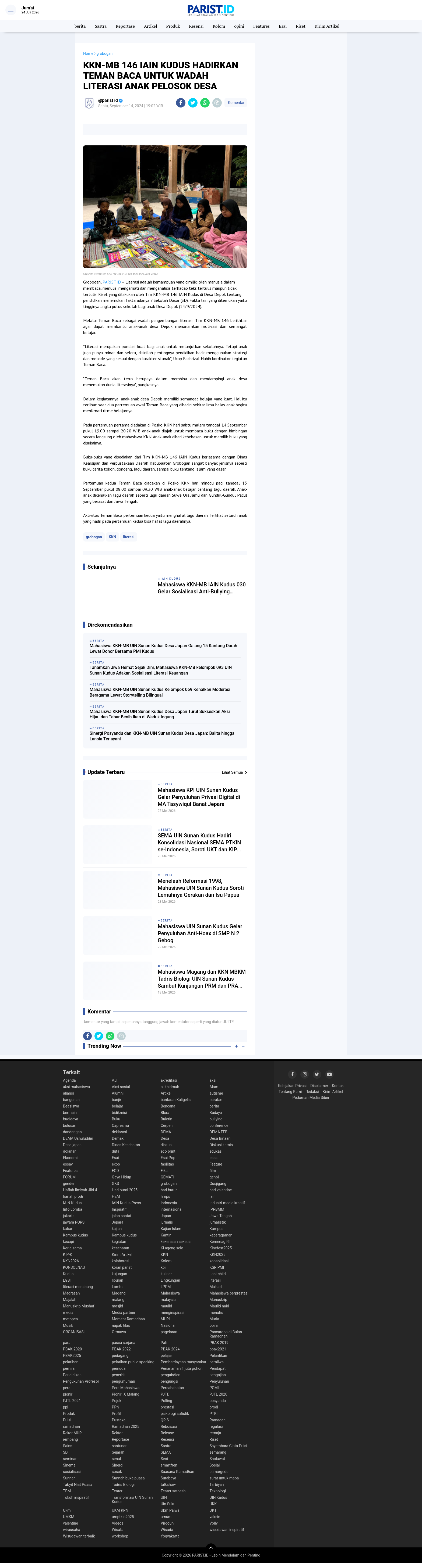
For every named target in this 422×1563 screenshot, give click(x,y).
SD (65, 1452)
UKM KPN (120, 1510)
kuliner (166, 1274)
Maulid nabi (219, 1306)
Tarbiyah (217, 1484)
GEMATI (167, 1177)
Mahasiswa (170, 1293)
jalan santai (121, 1216)
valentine (70, 1523)
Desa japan (72, 1145)
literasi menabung (78, 1287)
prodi (214, 1407)
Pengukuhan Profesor (81, 1381)
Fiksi (164, 1170)
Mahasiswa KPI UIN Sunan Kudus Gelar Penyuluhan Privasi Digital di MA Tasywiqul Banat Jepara (199, 797)
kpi (163, 1267)
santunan (120, 1446)
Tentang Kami (290, 1091)
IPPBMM (217, 1209)
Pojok (116, 1401)
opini (239, 26)
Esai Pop (168, 1158)
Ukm (67, 1510)
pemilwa (217, 1362)
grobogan (94, 537)
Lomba (118, 1287)
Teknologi (218, 1491)
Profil (116, 1413)
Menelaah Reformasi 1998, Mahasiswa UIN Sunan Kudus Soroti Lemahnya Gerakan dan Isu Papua (201, 888)
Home (88, 53)
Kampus (216, 1229)
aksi (213, 1080)
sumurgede (219, 1471)
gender (69, 1183)
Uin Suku (168, 1504)
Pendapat (218, 1368)
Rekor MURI (73, 1433)
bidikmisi (119, 1112)
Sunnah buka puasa (128, 1478)
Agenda (69, 1080)
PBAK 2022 (121, 1349)
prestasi (167, 1407)
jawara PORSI (74, 1222)
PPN (115, 1407)
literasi (129, 537)
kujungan (119, 1274)
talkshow (168, 1484)
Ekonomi (70, 1158)
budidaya (70, 1119)
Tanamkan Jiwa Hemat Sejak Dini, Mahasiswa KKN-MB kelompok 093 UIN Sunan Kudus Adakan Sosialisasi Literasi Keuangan (161, 670)
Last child (218, 1274)
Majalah (69, 1299)
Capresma (120, 1125)
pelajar (166, 1355)
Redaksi (312, 1091)
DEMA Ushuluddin (78, 1138)
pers (66, 1388)
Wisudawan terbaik (79, 1536)
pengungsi (169, 1381)
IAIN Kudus (72, 1203)
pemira (69, 1368)
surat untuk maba (224, 1478)
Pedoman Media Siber (311, 1097)
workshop (120, 1536)
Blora (165, 1112)
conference (219, 1125)
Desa (165, 1138)
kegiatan (119, 1241)
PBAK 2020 (72, 1349)
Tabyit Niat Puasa (77, 1484)
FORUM (69, 1177)
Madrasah (71, 1293)
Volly (214, 1523)
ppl (65, 1407)
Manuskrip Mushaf (78, 1306)
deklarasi (119, 1132)
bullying (216, 1119)
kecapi (68, 1241)
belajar (117, 1106)
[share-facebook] (180, 102)
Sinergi (118, 1465)
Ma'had (216, 1287)
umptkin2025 (123, 1517)
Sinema (69, 1465)
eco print (168, 1151)
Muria (214, 1319)
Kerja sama (72, 1248)
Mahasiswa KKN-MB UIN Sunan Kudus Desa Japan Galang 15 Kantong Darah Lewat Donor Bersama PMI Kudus (163, 648)
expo (116, 1164)
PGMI (214, 1388)
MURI (165, 1319)
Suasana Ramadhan (177, 1471)
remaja (215, 1433)
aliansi (68, 1093)
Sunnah (69, 1478)
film (213, 1170)
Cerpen (167, 1125)
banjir (116, 1100)
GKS (115, 1183)
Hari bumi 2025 (125, 1190)
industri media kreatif (227, 1203)
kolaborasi (120, 1261)
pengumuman (123, 1381)
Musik (68, 1325)
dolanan (69, 1151)
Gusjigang (218, 1183)
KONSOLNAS (74, 1267)
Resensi (196, 26)
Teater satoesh (173, 1491)
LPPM (166, 1287)
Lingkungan (170, 1280)
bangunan (71, 1100)
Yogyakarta (170, 1536)
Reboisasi (169, 1426)
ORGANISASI (74, 1332)
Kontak (338, 1086)
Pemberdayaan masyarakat (183, 1362)
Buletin (166, 1119)
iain (213, 1196)
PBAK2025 (72, 1355)
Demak (118, 1138)
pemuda (119, 1368)
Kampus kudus (75, 1235)
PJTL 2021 (72, 1401)
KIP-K (67, 1254)
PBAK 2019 (219, 1342)
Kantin (166, 1235)
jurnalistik (218, 1222)
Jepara (118, 1222)
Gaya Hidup (121, 1177)
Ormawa (119, 1332)
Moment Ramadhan (128, 1319)
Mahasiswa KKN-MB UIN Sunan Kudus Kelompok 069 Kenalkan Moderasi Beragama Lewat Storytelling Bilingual (160, 692)
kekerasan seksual (176, 1241)
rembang (70, 1439)
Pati (164, 1342)
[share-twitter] (193, 102)
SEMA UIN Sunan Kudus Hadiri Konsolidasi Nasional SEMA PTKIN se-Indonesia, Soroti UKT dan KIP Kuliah (199, 842)
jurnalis (167, 1222)
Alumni (118, 1093)
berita (80, 26)
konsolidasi (219, 1261)
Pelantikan (218, 1355)
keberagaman (221, 1235)
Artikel (150, 26)
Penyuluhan (219, 1381)
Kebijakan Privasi (292, 1086)
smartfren (169, 1465)
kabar (67, 1229)
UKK (213, 1504)
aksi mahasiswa (76, 1087)
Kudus (68, 1274)
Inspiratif (119, 1209)
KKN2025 (218, 1254)
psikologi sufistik (175, 1413)
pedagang (120, 1355)
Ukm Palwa (170, 1510)
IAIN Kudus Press (126, 1203)
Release (167, 1433)
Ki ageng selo (172, 1248)
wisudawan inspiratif (227, 1530)
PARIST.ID (112, 282)
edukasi (216, 1151)
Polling (166, 1401)
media (68, 1312)
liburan (117, 1280)
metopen (70, 1319)
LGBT (67, 1280)
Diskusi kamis (221, 1145)
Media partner (123, 1312)
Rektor (117, 1433)
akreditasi (169, 1080)
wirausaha (71, 1530)
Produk (173, 26)
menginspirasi (172, 1312)
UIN (164, 1497)
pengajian (218, 1375)
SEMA (166, 1452)
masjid (117, 1306)
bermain (70, 1112)
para (67, 1342)
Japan (166, 1216)
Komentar (235, 103)
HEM (116, 1196)
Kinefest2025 (221, 1248)
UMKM (68, 1517)
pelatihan (70, 1362)
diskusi (167, 1145)
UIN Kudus (218, 1497)
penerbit (119, 1375)
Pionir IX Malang (125, 1394)
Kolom (219, 26)
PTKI (214, 1413)
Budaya (216, 1112)
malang (118, 1299)
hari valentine (221, 1190)
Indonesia (169, 1203)
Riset (300, 26)
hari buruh (169, 1190)
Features (261, 26)
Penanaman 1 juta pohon (181, 1368)
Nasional (168, 1325)
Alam (214, 1087)
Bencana (168, 1106)
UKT (213, 1510)
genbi (214, 1177)
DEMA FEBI (219, 1132)
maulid (166, 1306)
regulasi (216, 1426)
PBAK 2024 (170, 1349)
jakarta (69, 1216)
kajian (117, 1229)
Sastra (101, 26)
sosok (117, 1471)
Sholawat (217, 1459)
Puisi (67, 1420)
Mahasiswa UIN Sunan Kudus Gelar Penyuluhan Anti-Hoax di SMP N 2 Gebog (200, 933)
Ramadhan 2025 (125, 1426)
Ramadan (218, 1420)
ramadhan (71, 1426)
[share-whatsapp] (205, 102)
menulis (216, 1312)
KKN (112, 537)
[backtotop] (211, 1548)
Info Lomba (72, 1209)
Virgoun (167, 1523)
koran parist (122, 1267)
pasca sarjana (123, 1342)
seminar (69, 1459)
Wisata (118, 1530)
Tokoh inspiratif (76, 1497)
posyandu (218, 1401)
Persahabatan (172, 1388)
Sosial (215, 1465)
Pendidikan (72, 1375)
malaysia (168, 1299)
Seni (164, 1459)
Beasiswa (71, 1106)
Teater (117, 1491)
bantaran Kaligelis (176, 1100)
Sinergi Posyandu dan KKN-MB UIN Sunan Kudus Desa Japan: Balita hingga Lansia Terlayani (162, 736)
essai (214, 1158)
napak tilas (121, 1325)
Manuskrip (218, 1299)
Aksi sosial (121, 1087)
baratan (216, 1100)
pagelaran (169, 1332)
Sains (67, 1446)
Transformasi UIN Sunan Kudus (132, 1499)
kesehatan (120, 1248)
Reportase (125, 26)
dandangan (72, 1132)
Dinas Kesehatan (126, 1145)
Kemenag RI (220, 1241)
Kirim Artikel (327, 26)
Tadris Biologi (123, 1484)
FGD (115, 1170)
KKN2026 (71, 1261)
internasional (171, 1209)
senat (116, 1459)
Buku (116, 1119)
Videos (118, 1523)
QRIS (165, 1420)
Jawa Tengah (221, 1216)
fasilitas (167, 1164)
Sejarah (118, 1452)
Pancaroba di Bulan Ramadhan (226, 1334)
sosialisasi (72, 1471)
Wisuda (167, 1530)
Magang (119, 1293)
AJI (115, 1080)
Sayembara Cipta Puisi (228, 1446)
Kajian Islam (171, 1229)
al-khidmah (170, 1087)
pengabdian (170, 1375)
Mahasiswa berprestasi (229, 1293)
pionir (67, 1394)
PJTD (165, 1394)
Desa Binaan (220, 1138)
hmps (165, 1196)
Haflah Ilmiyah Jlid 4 (80, 1190)
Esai (283, 26)
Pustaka (119, 1420)
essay (68, 1164)
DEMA (166, 1132)
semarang (218, 1452)
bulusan (69, 1125)
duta (115, 1151)
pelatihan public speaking (133, 1362)
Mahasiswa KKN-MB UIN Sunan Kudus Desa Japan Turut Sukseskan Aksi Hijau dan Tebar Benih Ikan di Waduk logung (160, 714)
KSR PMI (217, 1267)
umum (166, 1517)
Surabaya (168, 1478)
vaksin (215, 1517)
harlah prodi (73, 1196)
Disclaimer (319, 1086)
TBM (67, 1491)
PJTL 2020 (218, 1394)
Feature (216, 1164)
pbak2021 (218, 1349)
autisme (216, 1093)
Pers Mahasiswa (126, 1388)
